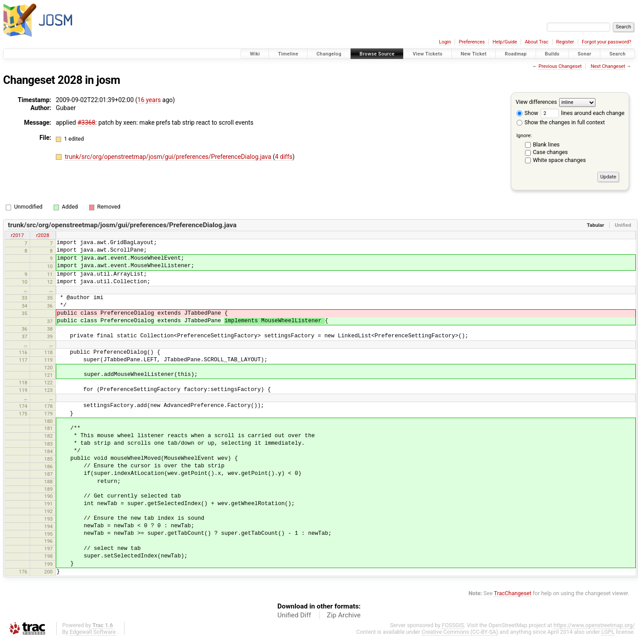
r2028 (42, 235)
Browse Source (377, 54)
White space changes (559, 160)
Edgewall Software (93, 631)
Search (617, 54)
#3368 (86, 122)
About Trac (537, 42)
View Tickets (427, 54)
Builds (552, 54)
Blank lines (546, 144)
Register (565, 42)
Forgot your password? (606, 42)
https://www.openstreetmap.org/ (594, 625)
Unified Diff (294, 615)
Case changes (550, 152)
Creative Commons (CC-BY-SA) (460, 631)
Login (445, 42)
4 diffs (283, 156)
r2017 (17, 235)
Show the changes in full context (561, 122)
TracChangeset (513, 593)
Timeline (288, 54)
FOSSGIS (453, 625)
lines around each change (582, 113)
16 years (149, 99)
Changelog (328, 54)
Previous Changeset (559, 66)
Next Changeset (608, 66)
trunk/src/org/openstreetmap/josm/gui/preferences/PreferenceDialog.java (168, 156)
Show (527, 113)
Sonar (584, 54)
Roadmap (516, 54)
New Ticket (474, 54)
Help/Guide (505, 42)
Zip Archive (344, 615)
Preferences (472, 42)
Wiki (255, 54)
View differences (536, 102)
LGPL (608, 631)
